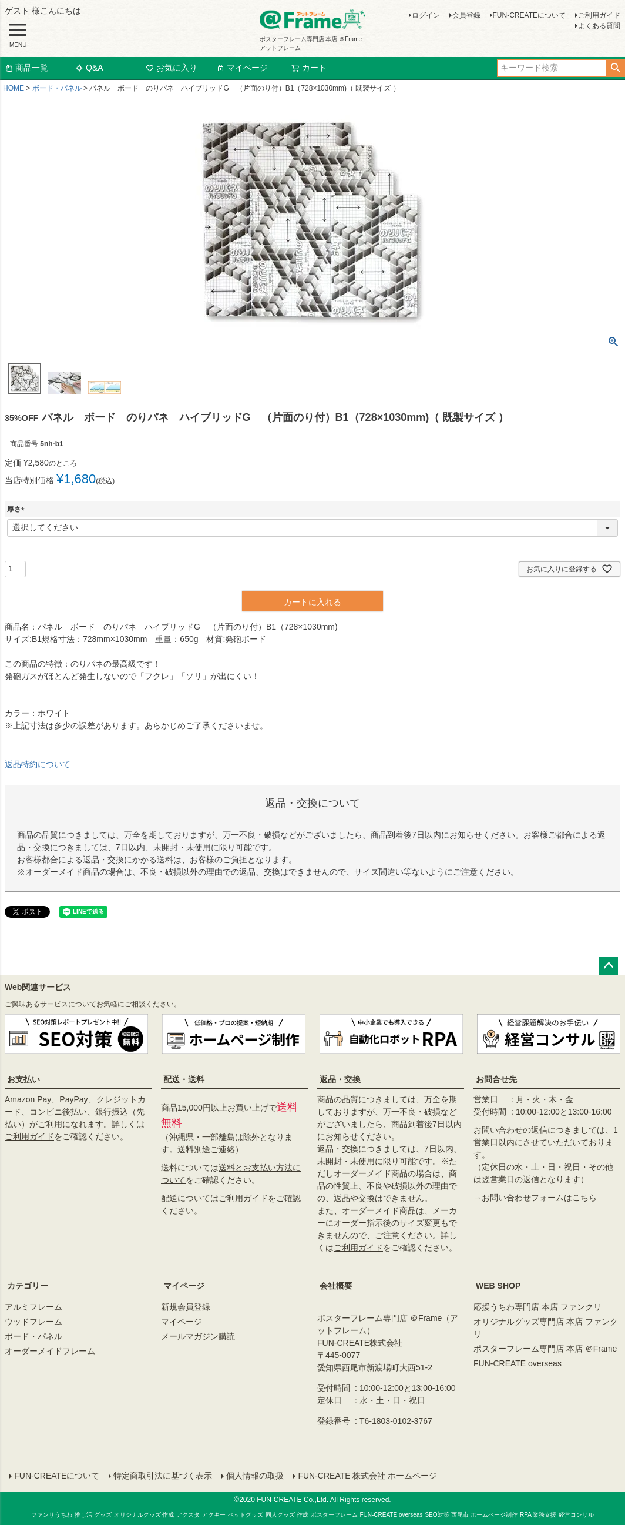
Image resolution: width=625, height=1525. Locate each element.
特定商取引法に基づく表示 (162, 1475)
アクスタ (188, 1514)
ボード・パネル (57, 88)
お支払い (23, 1079)
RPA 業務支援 (538, 1514)
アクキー (214, 1514)
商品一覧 (26, 67)
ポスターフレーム (334, 1514)
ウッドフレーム (33, 1321)
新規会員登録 (185, 1307)
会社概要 (336, 1285)
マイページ (242, 67)
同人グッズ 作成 (287, 1514)
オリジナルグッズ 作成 (144, 1514)
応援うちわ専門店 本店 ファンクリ (537, 1307)
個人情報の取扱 (255, 1475)
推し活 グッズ (93, 1514)
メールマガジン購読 (198, 1336)
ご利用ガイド (599, 15)
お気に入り (171, 67)
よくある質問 (599, 26)
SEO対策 (437, 1514)
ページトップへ (608, 966)
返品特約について (37, 764)
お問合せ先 (496, 1079)
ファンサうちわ (51, 1514)
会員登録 (466, 15)
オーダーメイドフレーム (50, 1351)
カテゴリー (27, 1285)
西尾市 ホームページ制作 (484, 1514)
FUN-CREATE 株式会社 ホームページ (367, 1475)
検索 (615, 68)
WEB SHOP (498, 1285)
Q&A (89, 67)
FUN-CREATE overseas (517, 1363)
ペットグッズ (245, 1514)
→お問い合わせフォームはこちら (535, 1197)
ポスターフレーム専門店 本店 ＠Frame (545, 1348)
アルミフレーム (33, 1307)
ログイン (426, 15)
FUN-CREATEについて (529, 15)
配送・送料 (183, 1079)
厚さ (17, 509)
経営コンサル (576, 1514)
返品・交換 (340, 1079)
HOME (13, 88)
